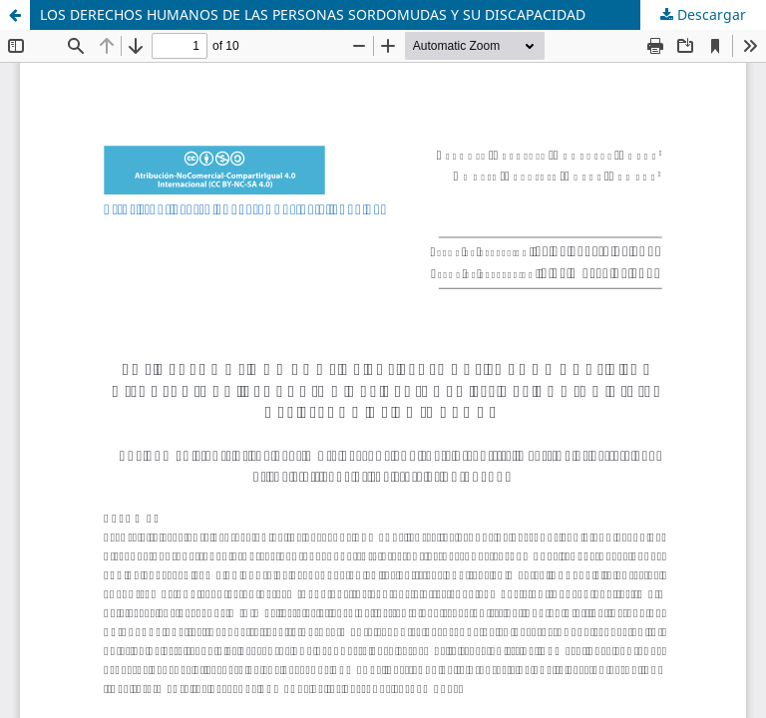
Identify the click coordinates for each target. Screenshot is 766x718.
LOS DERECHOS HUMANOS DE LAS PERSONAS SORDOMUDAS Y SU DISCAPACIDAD (312, 14)
